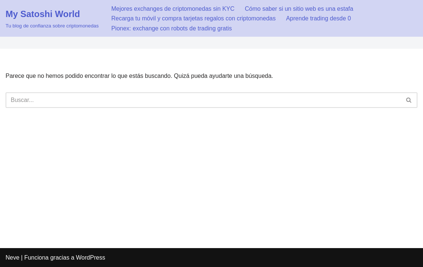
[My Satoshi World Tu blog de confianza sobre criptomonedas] (52, 18)
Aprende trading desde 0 (318, 18)
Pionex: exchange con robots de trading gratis (171, 28)
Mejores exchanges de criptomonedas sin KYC (172, 9)
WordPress (90, 257)
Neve (12, 257)
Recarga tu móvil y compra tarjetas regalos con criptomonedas (193, 18)
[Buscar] (203, 100)
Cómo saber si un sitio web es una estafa (299, 9)
